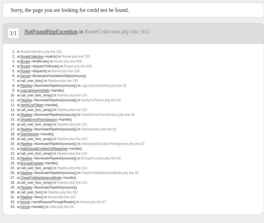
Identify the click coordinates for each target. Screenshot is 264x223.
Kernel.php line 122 (61, 197)
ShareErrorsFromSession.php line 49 (107, 115)
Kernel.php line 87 (93, 202)
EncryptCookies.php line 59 (100, 158)
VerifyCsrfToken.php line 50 (100, 100)
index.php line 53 (61, 207)
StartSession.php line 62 (98, 129)
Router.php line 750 (76, 56)
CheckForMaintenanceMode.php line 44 (109, 173)
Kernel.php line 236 (65, 71)
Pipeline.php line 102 (63, 192)
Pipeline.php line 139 (63, 81)
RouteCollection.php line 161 (116, 31)
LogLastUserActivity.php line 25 (103, 86)
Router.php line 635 (78, 66)
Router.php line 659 (68, 61)
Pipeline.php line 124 (72, 95)
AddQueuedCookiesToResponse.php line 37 (113, 144)
